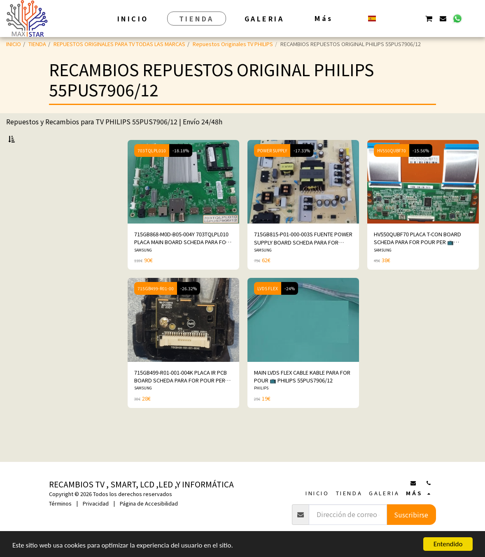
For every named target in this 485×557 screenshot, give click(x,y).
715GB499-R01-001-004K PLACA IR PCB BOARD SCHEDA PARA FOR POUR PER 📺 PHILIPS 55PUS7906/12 (180, 398)
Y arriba (31, 280)
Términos (60, 503)
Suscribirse (411, 515)
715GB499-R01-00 (156, 310)
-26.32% (188, 310)
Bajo (27, 259)
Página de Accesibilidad (149, 503)
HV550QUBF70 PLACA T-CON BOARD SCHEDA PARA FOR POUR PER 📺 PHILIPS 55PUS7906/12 (417, 259)
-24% (289, 310)
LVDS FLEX (267, 310)
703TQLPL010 (152, 172)
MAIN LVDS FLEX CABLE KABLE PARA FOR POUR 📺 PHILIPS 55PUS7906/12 (302, 398)
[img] (183, 203)
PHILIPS (261, 409)
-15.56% (421, 172)
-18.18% (181, 172)
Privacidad (96, 503)
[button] (386, 18)
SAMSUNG (143, 271)
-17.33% (302, 172)
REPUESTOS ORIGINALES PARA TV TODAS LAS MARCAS (119, 44)
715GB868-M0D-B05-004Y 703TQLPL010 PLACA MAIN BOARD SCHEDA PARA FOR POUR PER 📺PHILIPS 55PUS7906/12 (181, 259)
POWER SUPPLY (272, 172)
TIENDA (37, 44)
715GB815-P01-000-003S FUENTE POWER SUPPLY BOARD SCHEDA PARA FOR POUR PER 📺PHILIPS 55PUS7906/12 (303, 259)
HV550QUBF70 (391, 172)
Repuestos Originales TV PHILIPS (233, 44)
